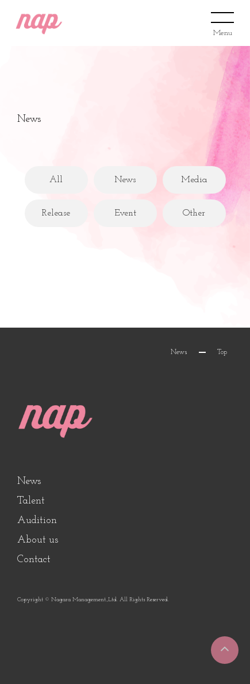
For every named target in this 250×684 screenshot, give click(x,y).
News (125, 180)
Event (125, 213)
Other (194, 213)
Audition (37, 520)
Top (222, 352)
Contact (34, 559)
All (56, 180)
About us (37, 540)
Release (56, 213)
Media (194, 180)
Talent (31, 500)
